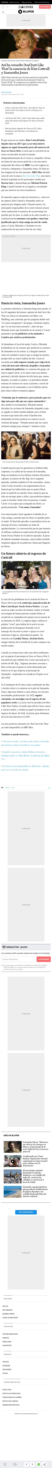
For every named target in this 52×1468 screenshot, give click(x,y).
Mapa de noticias (27, 2)
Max (12, 787)
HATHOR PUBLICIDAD (10, 1334)
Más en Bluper (11, 1135)
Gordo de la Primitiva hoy (41, 2)
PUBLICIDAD (6, 1342)
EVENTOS (5, 1338)
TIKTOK (5, 1373)
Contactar (8, 1326)
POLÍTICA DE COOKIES (10, 1401)
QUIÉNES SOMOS (8, 1314)
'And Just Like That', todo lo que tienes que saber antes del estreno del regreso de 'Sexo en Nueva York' (25, 120)
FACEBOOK (6, 1366)
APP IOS (5, 1306)
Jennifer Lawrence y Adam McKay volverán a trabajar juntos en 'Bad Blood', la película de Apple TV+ (25, 755)
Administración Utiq (10, 1405)
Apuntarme (44, 959)
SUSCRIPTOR (7, 1345)
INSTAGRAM (6, 1369)
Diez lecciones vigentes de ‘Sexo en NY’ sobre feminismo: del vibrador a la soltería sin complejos (23, 131)
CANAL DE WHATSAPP (10, 1318)
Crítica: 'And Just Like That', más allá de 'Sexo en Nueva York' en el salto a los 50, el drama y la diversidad (25, 110)
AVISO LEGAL (7, 1390)
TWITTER (5, 1362)
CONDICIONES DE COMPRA (12, 1397)
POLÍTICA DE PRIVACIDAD (11, 1393)
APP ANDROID (7, 1310)
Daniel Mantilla (6, 92)
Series (8, 787)
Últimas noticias (14, 2)
